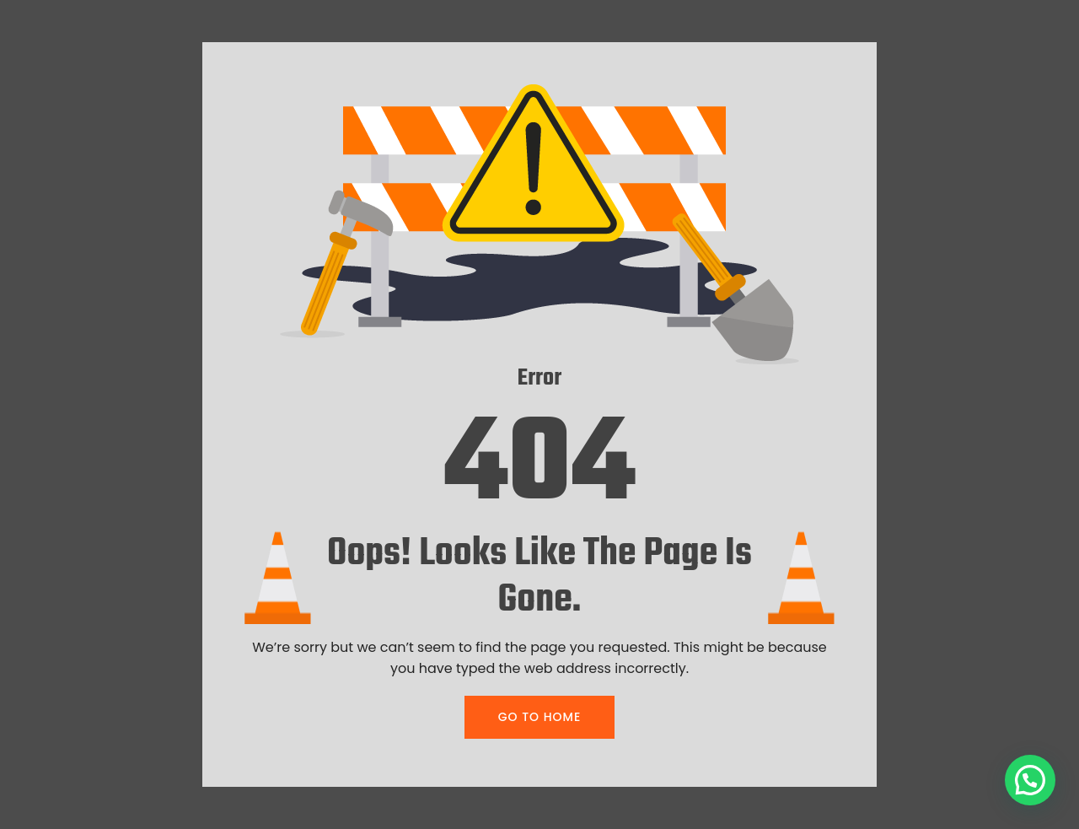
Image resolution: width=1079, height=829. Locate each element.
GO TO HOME (539, 716)
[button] (1030, 780)
